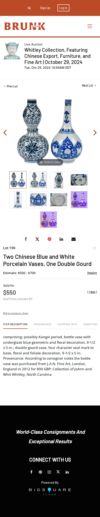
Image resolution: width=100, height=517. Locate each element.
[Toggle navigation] (90, 26)
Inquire (92, 273)
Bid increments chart (15, 313)
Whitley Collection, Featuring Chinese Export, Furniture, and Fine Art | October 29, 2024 (57, 56)
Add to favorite (94, 248)
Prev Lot (11, 86)
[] (92, 291)
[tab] (15, 326)
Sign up (45, 8)
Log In (63, 8)
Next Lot (89, 85)
